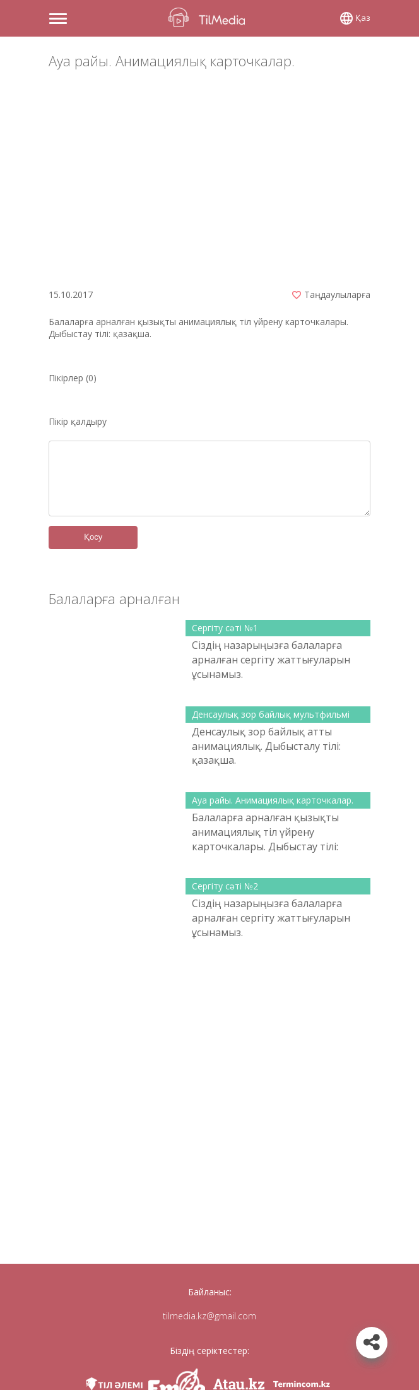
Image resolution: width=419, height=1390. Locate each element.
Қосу (93, 537)
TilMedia (209, 17)
